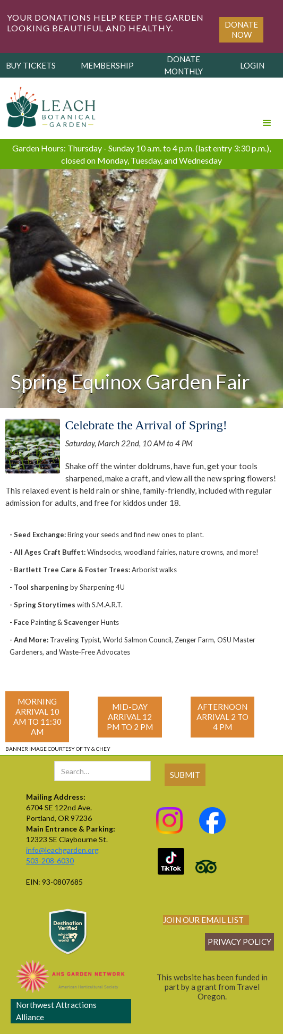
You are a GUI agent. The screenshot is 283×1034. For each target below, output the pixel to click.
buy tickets (31, 65)
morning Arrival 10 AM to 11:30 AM (37, 716)
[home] (49, 104)
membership (107, 65)
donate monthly (183, 65)
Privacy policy (239, 941)
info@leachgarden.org (62, 849)
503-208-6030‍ (50, 860)
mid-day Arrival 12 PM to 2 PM (130, 717)
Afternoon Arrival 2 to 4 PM (222, 717)
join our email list (203, 920)
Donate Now (241, 29)
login (252, 65)
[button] (267, 108)
